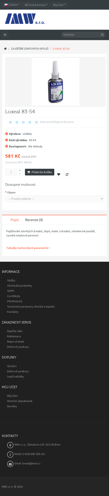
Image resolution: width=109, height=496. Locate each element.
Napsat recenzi (64, 122)
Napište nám (14, 331)
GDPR (10, 291)
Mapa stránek (15, 341)
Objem (11, 192)
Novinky (12, 406)
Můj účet (12, 396)
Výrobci (12, 366)
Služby (11, 280)
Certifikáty (13, 296)
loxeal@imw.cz (31, 463)
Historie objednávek (19, 401)
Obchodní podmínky (19, 285)
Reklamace (14, 336)
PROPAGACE (14, 301)
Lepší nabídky (15, 376)
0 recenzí (46, 122)
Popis (14, 220)
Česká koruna (36, 5)
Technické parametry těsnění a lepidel (30, 306)
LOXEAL (27, 134)
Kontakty (12, 312)
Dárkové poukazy (18, 347)
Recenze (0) (34, 220)
